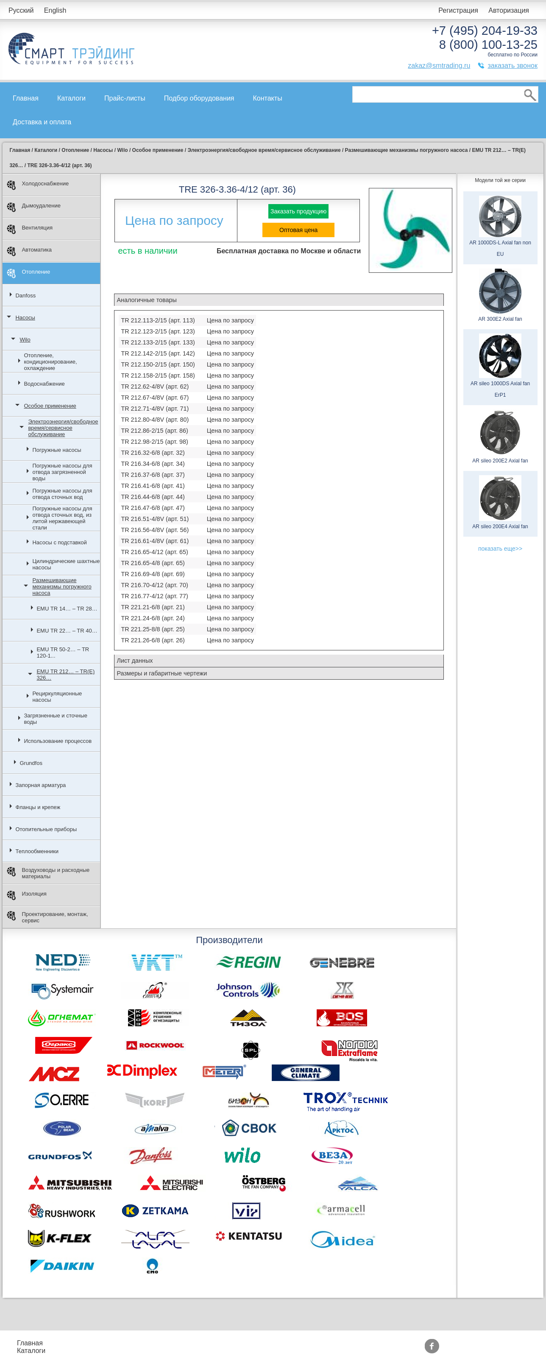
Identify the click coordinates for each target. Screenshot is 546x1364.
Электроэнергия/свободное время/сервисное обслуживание (63, 427)
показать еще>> (500, 548)
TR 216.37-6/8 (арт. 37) (152, 474)
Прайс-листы (124, 98)
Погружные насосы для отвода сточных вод (62, 493)
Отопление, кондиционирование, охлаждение (50, 361)
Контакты (267, 98)
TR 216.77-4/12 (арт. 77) (154, 596)
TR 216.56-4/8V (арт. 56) (155, 530)
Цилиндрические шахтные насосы (66, 564)
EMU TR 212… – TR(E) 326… (65, 674)
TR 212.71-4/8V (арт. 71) (155, 408)
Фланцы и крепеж (37, 807)
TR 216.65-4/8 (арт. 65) (152, 563)
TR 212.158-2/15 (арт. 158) (158, 375)
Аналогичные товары (146, 300)
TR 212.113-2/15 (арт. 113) (158, 320)
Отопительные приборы (46, 829)
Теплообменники (36, 851)
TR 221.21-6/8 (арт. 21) (152, 607)
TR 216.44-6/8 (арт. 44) (152, 496)
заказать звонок (513, 65)
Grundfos (31, 763)
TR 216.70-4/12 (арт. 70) (154, 585)
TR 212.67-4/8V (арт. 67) (155, 397)
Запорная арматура (40, 785)
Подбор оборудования (199, 98)
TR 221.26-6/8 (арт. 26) (152, 640)
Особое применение (50, 406)
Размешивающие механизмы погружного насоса (61, 586)
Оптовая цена (298, 230)
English (55, 10)
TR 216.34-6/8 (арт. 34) (152, 463)
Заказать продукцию (298, 211)
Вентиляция (30, 229)
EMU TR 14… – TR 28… (66, 608)
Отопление (28, 273)
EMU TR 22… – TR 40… (66, 630)
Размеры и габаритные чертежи (162, 673)
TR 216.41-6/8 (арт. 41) (152, 485)
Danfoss (25, 295)
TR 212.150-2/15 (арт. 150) (158, 364)
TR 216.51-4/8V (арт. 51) (155, 518)
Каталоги (71, 98)
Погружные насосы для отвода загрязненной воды (62, 472)
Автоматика (29, 251)
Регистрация (458, 10)
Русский (20, 10)
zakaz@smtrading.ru (439, 65)
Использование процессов (58, 741)
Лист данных (135, 660)
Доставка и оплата (42, 122)
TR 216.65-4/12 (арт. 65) (154, 552)
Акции (217, 1343)
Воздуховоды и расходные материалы (48, 873)
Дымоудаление (34, 207)
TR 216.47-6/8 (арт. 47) (152, 507)
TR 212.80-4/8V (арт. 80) (155, 419)
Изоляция (26, 895)
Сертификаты (229, 1350)
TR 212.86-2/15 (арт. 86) (154, 430)
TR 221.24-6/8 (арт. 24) (152, 618)
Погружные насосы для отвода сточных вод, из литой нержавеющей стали (62, 518)
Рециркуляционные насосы (57, 696)
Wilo (25, 339)
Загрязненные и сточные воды (55, 718)
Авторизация (508, 10)
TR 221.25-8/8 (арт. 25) (152, 629)
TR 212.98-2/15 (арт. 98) (154, 441)
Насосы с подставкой (59, 542)
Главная (26, 98)
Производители (292, 1343)
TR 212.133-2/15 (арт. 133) (158, 342)
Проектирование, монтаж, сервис (47, 917)
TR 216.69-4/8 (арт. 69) (152, 574)
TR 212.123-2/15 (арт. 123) (158, 331)
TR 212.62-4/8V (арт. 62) (155, 386)
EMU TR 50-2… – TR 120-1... (62, 652)
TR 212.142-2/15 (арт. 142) (158, 353)
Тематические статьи (301, 1350)
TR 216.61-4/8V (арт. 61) (155, 541)
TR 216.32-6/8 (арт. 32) (152, 452)
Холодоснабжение (38, 185)
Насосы (25, 317)
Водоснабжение (44, 384)
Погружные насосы (56, 450)
